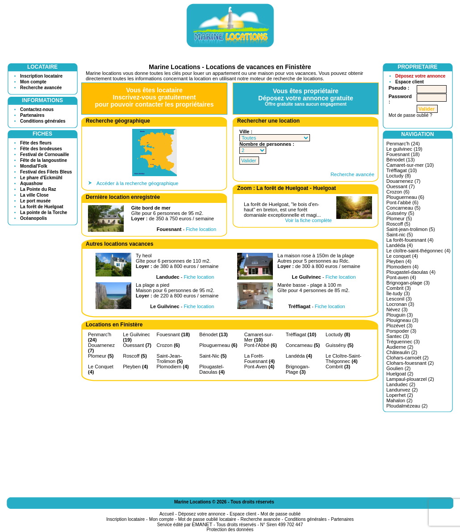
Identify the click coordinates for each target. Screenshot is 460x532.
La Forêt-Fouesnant (259, 358)
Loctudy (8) (398, 175)
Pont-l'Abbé (260, 345)
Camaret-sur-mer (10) (410, 165)
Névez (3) (397, 309)
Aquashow (31, 183)
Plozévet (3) (399, 325)
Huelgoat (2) (400, 373)
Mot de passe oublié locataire (207, 519)
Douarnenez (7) (403, 181)
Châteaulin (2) (401, 352)
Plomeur (100, 356)
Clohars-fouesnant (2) (410, 363)
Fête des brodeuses (41, 148)
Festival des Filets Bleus (46, 171)
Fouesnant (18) (403, 154)
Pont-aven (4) (401, 277)
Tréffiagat (301, 334)
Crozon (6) (398, 191)
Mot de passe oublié (281, 513)
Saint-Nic (212, 356)
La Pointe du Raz (38, 189)
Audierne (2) (400, 347)
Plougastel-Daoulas (212, 369)
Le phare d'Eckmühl (41, 177)
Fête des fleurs (36, 142)
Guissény (339, 345)
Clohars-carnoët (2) (407, 357)
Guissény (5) (400, 213)
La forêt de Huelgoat (41, 206)
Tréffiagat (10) (401, 170)
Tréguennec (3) (403, 341)
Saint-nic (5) (399, 234)
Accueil (166, 513)
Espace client (409, 81)
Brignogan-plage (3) (408, 282)
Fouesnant (173, 334)
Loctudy (338, 334)
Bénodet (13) (400, 159)
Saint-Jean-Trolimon (170, 358)
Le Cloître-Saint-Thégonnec (343, 358)
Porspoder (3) (401, 331)
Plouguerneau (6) (405, 197)
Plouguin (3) (399, 315)
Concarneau (303, 345)
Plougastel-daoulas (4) (410, 272)
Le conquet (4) (402, 256)
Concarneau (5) (403, 207)
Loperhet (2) (399, 395)
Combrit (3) (398, 288)
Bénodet (213, 334)
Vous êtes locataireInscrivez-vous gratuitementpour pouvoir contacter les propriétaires (154, 97)
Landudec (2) (400, 384)
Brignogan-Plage (298, 369)
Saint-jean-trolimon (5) (410, 229)
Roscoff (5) (398, 224)
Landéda (299, 356)
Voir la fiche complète (308, 220)
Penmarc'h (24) (403, 143)
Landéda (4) (399, 245)
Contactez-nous (37, 109)
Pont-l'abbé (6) (402, 202)
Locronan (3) (400, 304)
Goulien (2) (398, 368)
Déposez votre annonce (420, 76)
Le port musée (35, 200)
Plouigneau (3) (402, 320)
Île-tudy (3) (398, 293)
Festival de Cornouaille (44, 154)
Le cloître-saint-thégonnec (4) (418, 250)
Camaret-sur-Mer (258, 337)
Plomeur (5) (399, 218)
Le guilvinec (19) (404, 149)
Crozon (168, 345)
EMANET (202, 524)
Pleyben (135, 366)
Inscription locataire (41, 76)
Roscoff (135, 356)
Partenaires (32, 115)
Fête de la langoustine (43, 160)
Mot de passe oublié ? (410, 115)
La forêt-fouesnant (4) (410, 240)
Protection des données (229, 529)
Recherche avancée (41, 87)
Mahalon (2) (399, 400)
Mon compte (33, 81)
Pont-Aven (259, 366)
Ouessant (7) (400, 186)
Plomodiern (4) (402, 266)
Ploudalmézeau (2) (406, 405)
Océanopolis (33, 218)
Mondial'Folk (33, 166)
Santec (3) (397, 336)
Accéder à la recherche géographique (137, 183)
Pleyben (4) (398, 261)
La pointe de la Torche (43, 212)
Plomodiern (173, 366)
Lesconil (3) (399, 298)
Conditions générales (43, 121)
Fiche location (201, 229)
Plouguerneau (218, 345)
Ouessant (137, 345)
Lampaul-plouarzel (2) (410, 379)
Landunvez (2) (402, 389)
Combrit (338, 366)
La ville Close (34, 195)
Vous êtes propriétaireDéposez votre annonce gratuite (305, 97)
